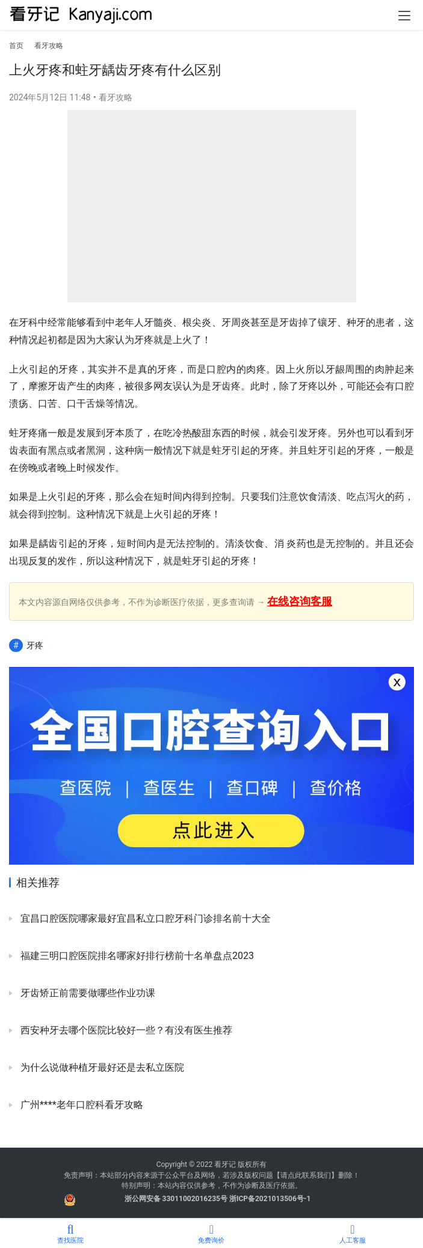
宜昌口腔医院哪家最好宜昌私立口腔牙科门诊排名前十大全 (144, 918)
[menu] (404, 15)
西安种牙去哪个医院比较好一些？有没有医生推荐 (125, 1030)
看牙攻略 (115, 97)
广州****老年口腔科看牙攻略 (80, 1104)
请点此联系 (298, 1175)
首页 (16, 45)
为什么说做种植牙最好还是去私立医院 (101, 1067)
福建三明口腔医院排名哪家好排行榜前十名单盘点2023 (136, 955)
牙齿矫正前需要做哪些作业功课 (86, 993)
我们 (323, 1175)
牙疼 (34, 645)
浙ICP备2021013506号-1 (270, 1199)
